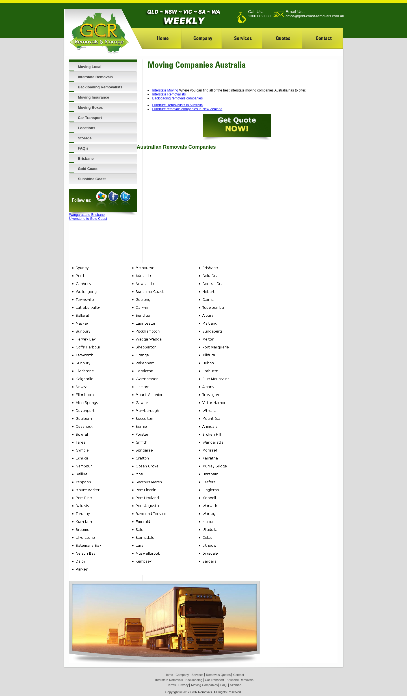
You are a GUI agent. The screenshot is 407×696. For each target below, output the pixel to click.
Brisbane (86, 158)
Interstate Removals (95, 77)
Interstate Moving (165, 90)
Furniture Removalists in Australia (177, 105)
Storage (85, 138)
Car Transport (90, 118)
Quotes (283, 38)
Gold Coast (88, 169)
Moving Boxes (90, 107)
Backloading (193, 680)
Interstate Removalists (169, 94)
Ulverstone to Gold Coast (88, 219)
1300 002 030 (259, 16)
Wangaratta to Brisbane (87, 215)
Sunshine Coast (92, 179)
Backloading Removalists (100, 87)
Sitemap (235, 685)
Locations (86, 128)
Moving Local (89, 67)
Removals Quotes (218, 674)
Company (202, 38)
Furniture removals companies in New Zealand (187, 109)
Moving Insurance (93, 97)
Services (243, 38)
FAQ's (83, 148)
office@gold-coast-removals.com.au (314, 16)
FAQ (223, 685)
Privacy (183, 685)
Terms (171, 685)
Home (163, 38)
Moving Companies (204, 685)
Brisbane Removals (239, 680)
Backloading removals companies (177, 98)
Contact (324, 38)
